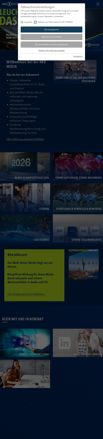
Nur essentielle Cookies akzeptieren (51, 44)
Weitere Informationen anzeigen (51, 50)
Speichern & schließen (51, 37)
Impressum (77, 56)
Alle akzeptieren (51, 29)
